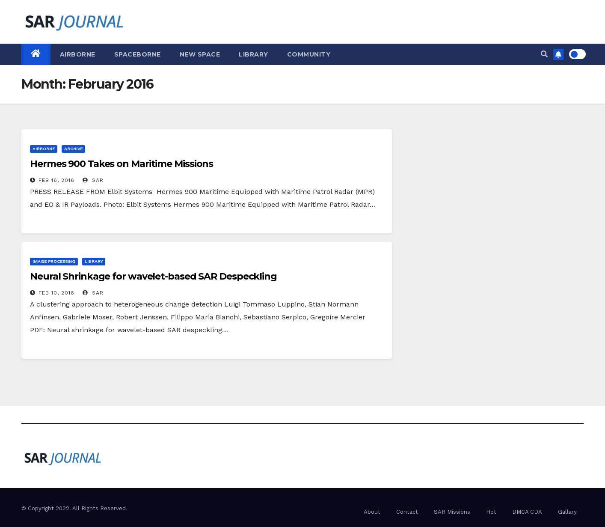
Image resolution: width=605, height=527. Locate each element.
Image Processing (54, 261)
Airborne (77, 54)
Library (253, 54)
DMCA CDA (527, 512)
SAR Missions (452, 512)
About (372, 512)
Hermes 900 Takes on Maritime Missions (121, 164)
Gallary (567, 512)
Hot (491, 512)
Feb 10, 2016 (56, 293)
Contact (407, 512)
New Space (200, 54)
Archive (73, 148)
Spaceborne (137, 54)
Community (309, 54)
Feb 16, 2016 (56, 180)
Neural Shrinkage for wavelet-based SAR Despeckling (153, 276)
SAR (93, 180)
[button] (544, 54)
